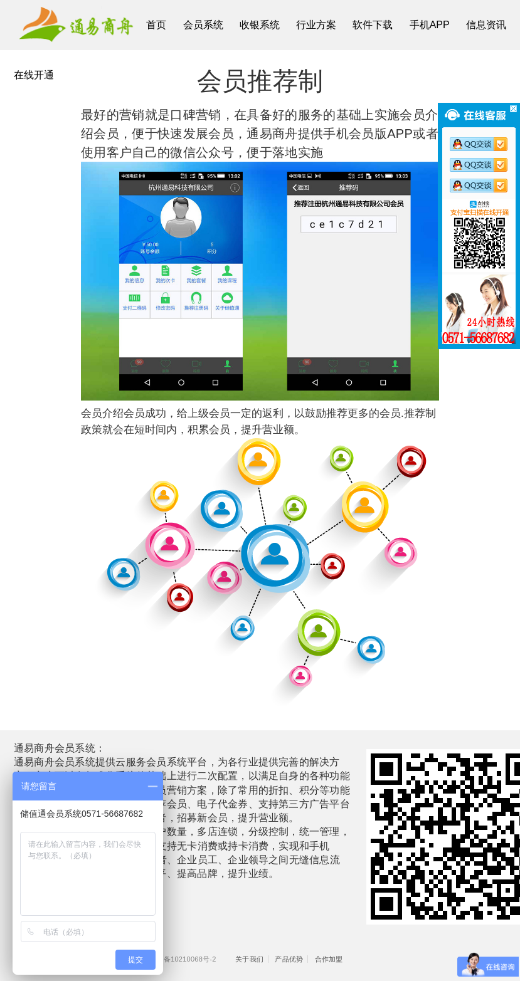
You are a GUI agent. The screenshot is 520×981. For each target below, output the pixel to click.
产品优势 (289, 959)
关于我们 (249, 959)
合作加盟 (329, 959)
